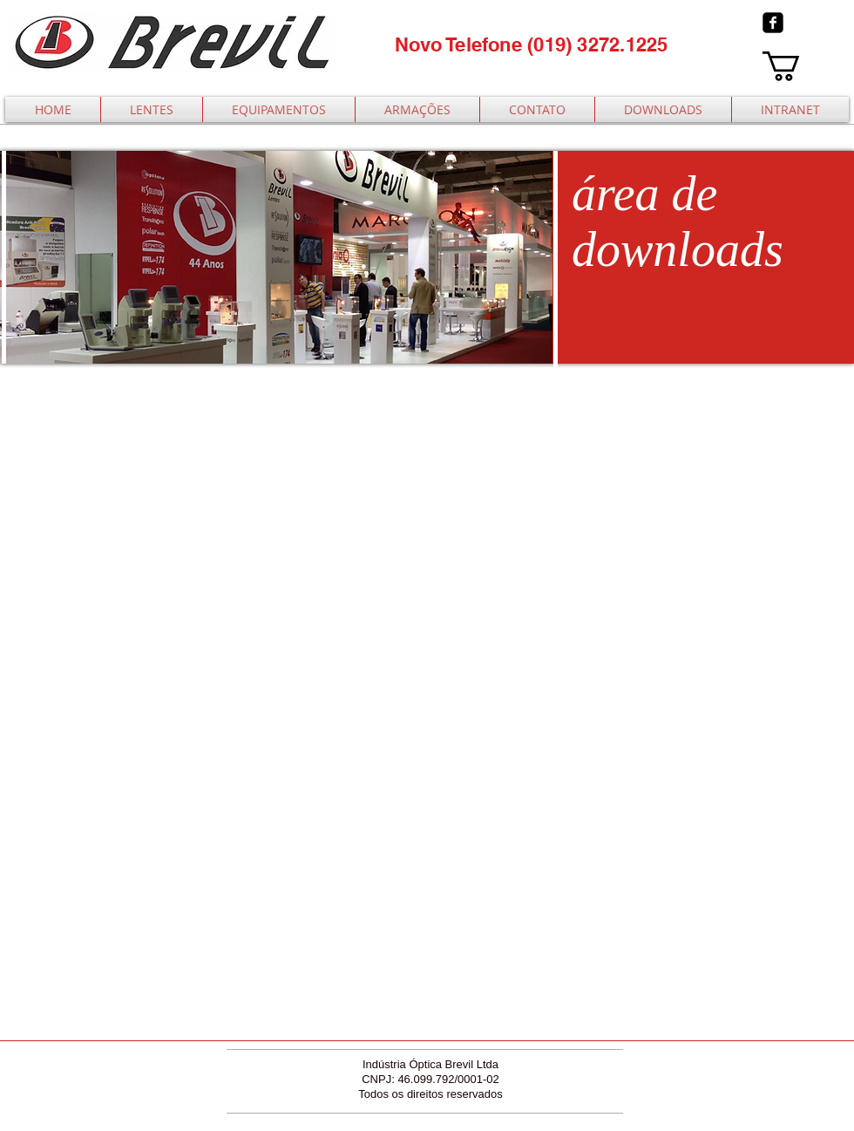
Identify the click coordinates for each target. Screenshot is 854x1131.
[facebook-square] (772, 22)
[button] (798, 66)
